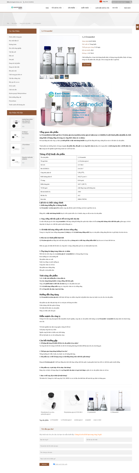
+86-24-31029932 (29, 2)
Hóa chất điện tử (13, 40)
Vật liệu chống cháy (14, 78)
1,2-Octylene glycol (66, 420)
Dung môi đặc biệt (14, 67)
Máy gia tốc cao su (14, 82)
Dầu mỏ (11, 55)
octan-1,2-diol (97, 420)
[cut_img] (41, 77)
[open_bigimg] (59, 55)
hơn (23, 126)
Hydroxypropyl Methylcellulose (17, 93)
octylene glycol (78, 420)
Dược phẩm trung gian (15, 37)
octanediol (88, 420)
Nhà (47, 8)
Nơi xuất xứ (86, 44)
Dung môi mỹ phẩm (25, 23)
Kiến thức (86, 8)
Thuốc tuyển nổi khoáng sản (17, 104)
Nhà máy (127, 8)
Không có (85, 53)
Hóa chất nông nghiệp (15, 48)
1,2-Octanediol (54, 420)
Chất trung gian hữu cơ (15, 74)
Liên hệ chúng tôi (102, 8)
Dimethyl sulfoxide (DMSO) (27, 158)
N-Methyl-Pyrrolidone (25, 132)
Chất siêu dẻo (13, 89)
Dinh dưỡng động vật (15, 97)
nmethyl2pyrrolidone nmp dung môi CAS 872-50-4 (27, 121)
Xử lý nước (12, 86)
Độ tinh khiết (86, 50)
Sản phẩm (73, 8)
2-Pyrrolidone (26, 144)
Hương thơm (12, 44)
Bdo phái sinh (13, 71)
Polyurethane (12, 101)
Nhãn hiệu (85, 41)
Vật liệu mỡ (12, 52)
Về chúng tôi (58, 8)
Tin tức (116, 8)
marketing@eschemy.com (15, 2)
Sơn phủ (11, 59)
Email (86, 65)
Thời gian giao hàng (88, 47)
